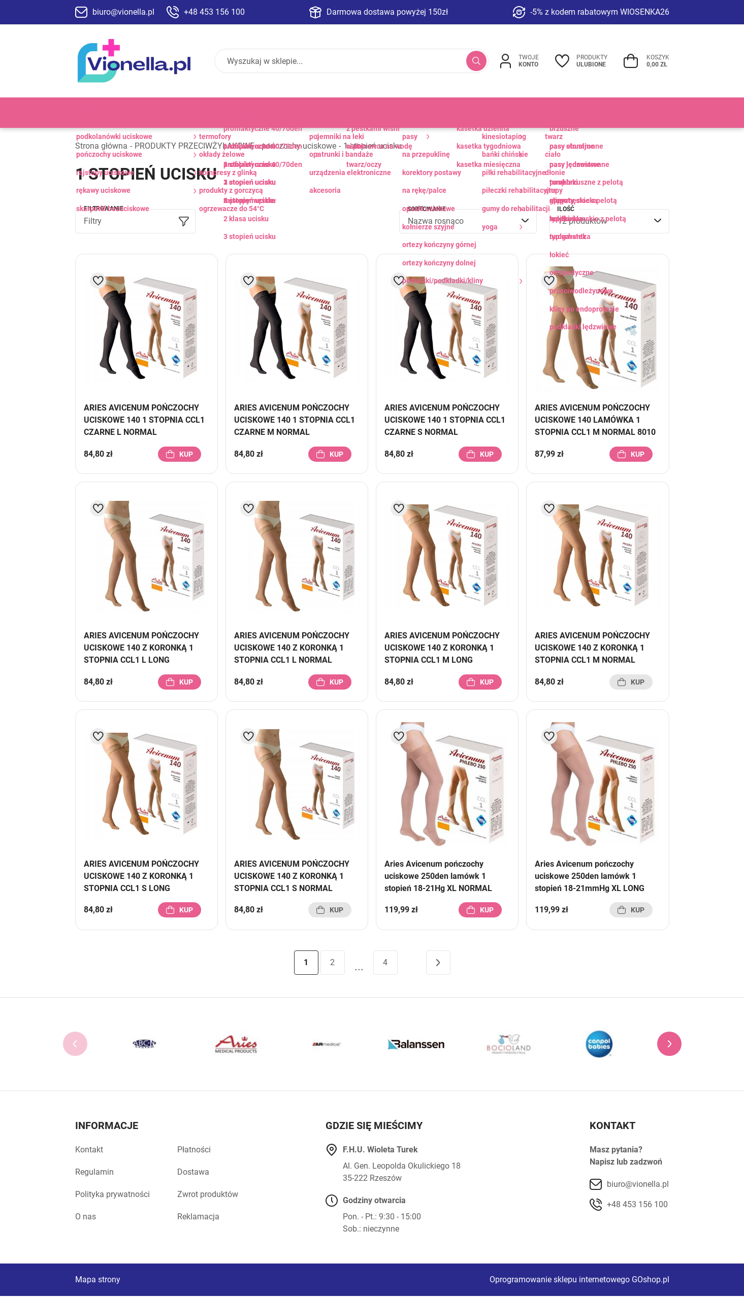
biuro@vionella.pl (123, 12)
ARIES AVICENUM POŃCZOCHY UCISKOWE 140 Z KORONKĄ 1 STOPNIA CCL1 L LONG (141, 649)
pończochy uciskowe (299, 146)
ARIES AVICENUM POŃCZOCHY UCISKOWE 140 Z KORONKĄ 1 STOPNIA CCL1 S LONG (141, 877)
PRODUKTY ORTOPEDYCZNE (449, 113)
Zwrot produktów (207, 1195)
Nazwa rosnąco (436, 222)
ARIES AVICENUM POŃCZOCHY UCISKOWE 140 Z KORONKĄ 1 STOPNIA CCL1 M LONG (442, 649)
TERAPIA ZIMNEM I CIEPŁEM (245, 113)
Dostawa (193, 1173)
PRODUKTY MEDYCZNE (347, 113)
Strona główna (101, 146)
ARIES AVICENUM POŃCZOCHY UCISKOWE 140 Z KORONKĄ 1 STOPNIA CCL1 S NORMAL (291, 877)
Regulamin (94, 1173)
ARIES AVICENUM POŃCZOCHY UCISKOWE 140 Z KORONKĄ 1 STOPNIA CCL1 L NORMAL (291, 649)
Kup (186, 455)
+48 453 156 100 (214, 12)
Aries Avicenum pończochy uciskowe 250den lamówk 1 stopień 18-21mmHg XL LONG (589, 877)
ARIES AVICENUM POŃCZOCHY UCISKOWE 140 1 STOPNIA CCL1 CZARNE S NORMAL (444, 421)
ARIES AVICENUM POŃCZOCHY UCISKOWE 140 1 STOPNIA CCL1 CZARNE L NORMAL (144, 421)
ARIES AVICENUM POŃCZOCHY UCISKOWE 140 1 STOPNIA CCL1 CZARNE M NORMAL (294, 421)
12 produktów (582, 222)
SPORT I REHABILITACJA (554, 113)
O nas (85, 1217)
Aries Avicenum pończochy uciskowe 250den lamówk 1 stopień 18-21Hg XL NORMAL (438, 877)
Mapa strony (97, 1280)
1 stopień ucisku (372, 146)
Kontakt (89, 1150)
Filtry (93, 222)
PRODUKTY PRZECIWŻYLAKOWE (129, 113)
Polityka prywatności (112, 1195)
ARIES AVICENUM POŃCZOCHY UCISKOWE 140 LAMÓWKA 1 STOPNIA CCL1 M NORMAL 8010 (595, 421)
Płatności (194, 1150)
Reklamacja (198, 1217)
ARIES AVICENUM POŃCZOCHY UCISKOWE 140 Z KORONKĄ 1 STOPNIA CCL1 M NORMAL (592, 649)
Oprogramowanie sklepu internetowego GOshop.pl (579, 1280)
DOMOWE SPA (635, 113)
